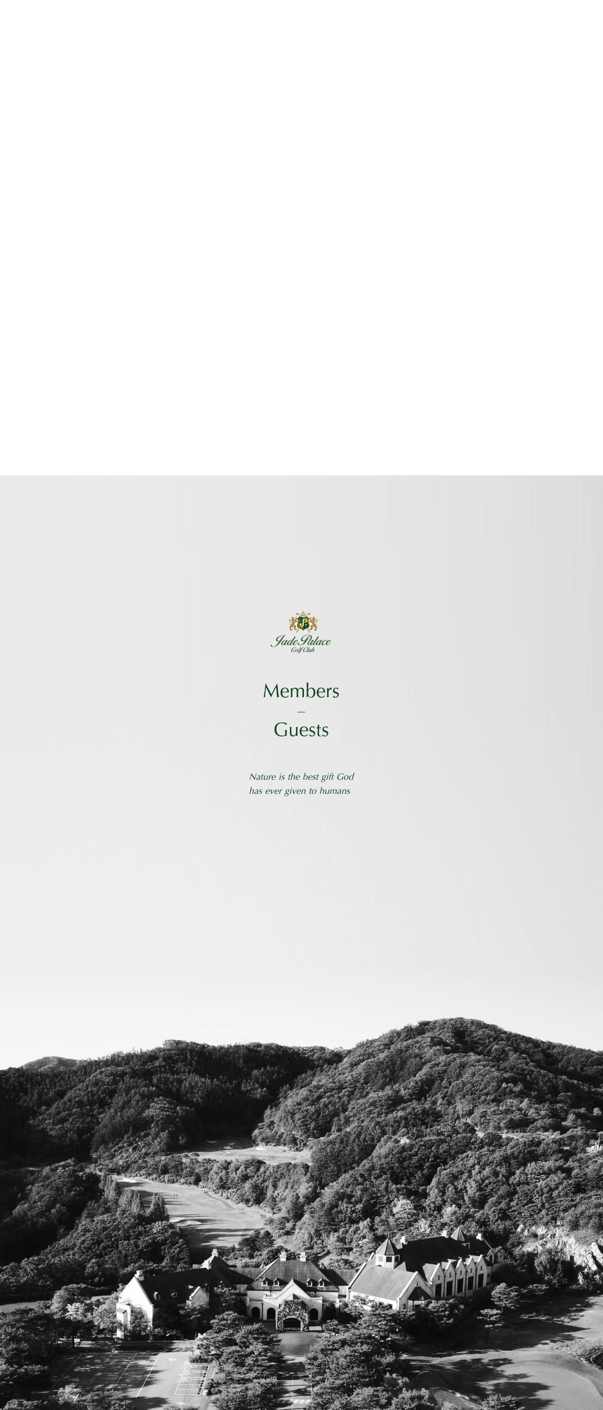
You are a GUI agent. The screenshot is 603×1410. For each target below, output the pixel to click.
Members (301, 692)
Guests (301, 731)
